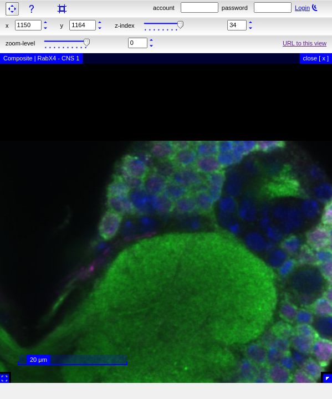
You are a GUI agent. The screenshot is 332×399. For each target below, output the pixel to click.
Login (302, 7)
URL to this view (304, 43)
